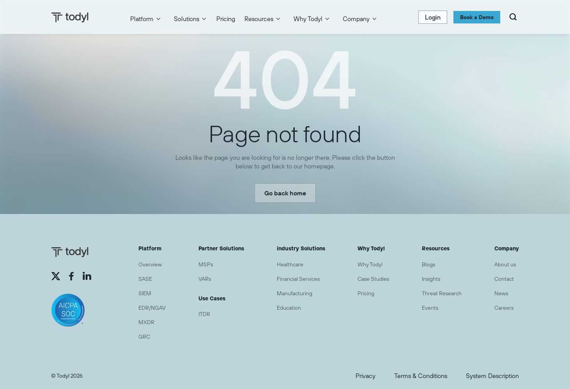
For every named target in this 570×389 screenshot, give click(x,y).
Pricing (225, 19)
